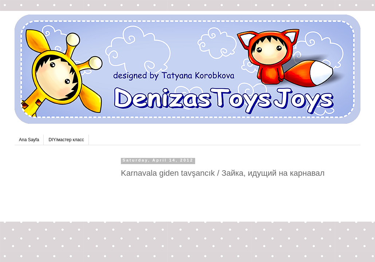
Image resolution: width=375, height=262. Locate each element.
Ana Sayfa (29, 139)
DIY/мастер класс (66, 139)
